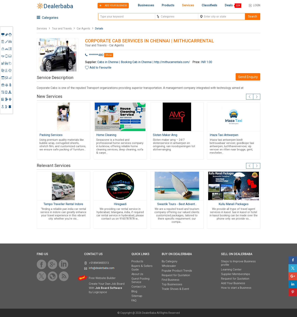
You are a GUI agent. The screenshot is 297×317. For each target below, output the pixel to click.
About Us (137, 274)
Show (109, 55)
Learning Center (231, 269)
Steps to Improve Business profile (238, 263)
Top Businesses (172, 284)
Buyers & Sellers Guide (141, 267)
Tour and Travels (62, 28)
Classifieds (209, 5)
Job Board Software (108, 288)
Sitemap (136, 296)
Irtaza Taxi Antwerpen (224, 135)
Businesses (146, 5)
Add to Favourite (100, 67)
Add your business (112, 5)
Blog (134, 291)
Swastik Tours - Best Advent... (177, 204)
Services (188, 5)
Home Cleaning (106, 135)
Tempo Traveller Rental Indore (63, 204)
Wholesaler (169, 266)
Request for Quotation (176, 275)
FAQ (133, 300)
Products (168, 5)
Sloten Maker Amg (165, 135)
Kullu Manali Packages (234, 204)
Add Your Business (233, 283)
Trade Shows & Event (175, 289)
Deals (229, 5)
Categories (47, 18)
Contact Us (138, 286)
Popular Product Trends (177, 270)
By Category (169, 261)
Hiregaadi (120, 204)
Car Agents (83, 28)
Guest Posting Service (140, 280)
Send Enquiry (248, 77)
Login (256, 5)
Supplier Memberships (235, 274)
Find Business (170, 279)
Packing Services (51, 135)
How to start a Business (236, 287)
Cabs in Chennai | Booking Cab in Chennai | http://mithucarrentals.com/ (143, 62)
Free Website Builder (102, 278)
